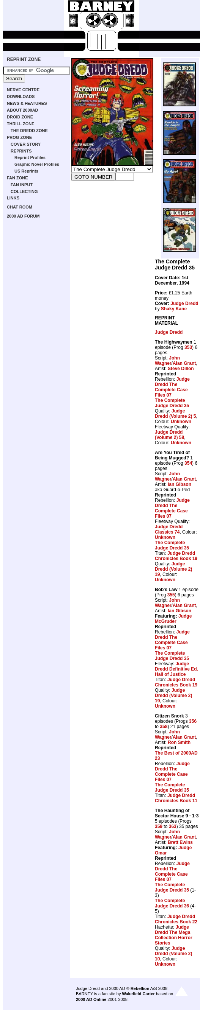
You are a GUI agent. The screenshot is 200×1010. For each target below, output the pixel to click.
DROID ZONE (20, 117)
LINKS (13, 198)
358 (163, 726)
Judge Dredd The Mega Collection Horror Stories (173, 935)
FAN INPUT (22, 184)
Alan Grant (184, 363)
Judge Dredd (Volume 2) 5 (175, 413)
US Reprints (26, 171)
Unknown (181, 421)
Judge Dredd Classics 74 (169, 529)
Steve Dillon (181, 368)
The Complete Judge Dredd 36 (172, 903)
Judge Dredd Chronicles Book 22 (176, 919)
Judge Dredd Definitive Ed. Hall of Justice (176, 669)
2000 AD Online (91, 999)
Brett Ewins (180, 842)
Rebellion (140, 988)
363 (172, 826)
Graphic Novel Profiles (36, 164)
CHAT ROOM (19, 207)
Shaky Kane (174, 308)
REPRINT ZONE (24, 59)
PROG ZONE (19, 137)
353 (188, 347)
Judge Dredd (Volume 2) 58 (169, 435)
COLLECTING (24, 191)
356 (193, 721)
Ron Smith (179, 742)
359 (158, 826)
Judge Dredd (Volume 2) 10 (173, 954)
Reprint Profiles (30, 157)
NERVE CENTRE (23, 89)
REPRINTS (21, 151)
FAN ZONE (17, 178)
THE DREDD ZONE (29, 130)
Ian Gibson (179, 484)
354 (188, 463)
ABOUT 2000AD (22, 110)
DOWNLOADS (21, 96)
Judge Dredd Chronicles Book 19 (176, 556)
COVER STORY (26, 144)
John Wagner (167, 360)
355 (171, 595)
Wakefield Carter (138, 993)
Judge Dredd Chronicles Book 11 (176, 798)
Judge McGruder (173, 618)
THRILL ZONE (21, 123)
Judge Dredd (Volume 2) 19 (173, 569)
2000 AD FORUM (23, 216)
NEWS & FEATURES (27, 103)
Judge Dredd (184, 303)
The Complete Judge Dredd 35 (172, 403)
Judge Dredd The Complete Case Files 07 (172, 387)
